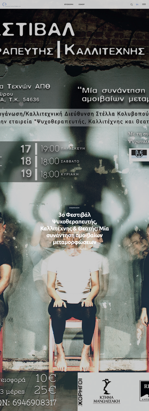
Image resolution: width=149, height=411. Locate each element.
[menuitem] (137, 4)
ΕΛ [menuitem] (137, 4)
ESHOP (82, 4)
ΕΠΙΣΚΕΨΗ (68, 4)
